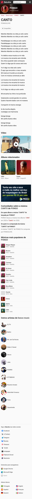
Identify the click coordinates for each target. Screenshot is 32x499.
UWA (27, 218)
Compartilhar (6, 28)
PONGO (13, 8)
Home (2, 15)
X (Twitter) (7, 434)
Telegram (6, 437)
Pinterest (6, 444)
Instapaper (7, 451)
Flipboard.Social (8, 455)
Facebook (7, 431)
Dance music (14, 10)
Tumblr (6, 448)
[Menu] (30, 2)
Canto (11, 220)
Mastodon (7, 458)
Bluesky (6, 441)
